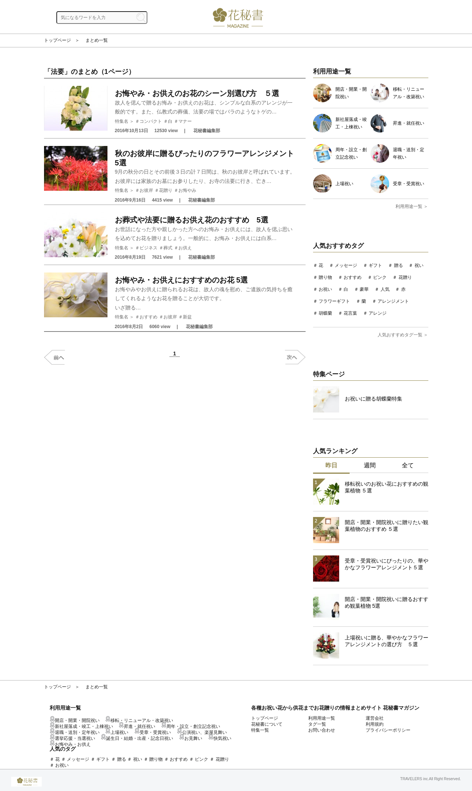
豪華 (364, 289)
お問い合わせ (321, 730)
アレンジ (378, 313)
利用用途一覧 (321, 718)
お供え (185, 247)
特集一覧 (260, 730)
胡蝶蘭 (325, 313)
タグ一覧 (317, 724)
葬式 (167, 247)
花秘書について (266, 724)
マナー (185, 121)
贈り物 (325, 277)
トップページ (57, 40)
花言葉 (350, 313)
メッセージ (346, 265)
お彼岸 (146, 190)
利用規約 (375, 724)
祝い (419, 265)
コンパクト (151, 121)
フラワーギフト (334, 301)
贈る (398, 265)
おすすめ (148, 317)
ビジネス (148, 247)
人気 (385, 289)
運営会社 (375, 718)
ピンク (380, 277)
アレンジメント (393, 301)
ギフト (375, 265)
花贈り (165, 190)
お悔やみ (187, 190)
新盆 (187, 317)
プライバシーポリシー (388, 730)
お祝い (325, 289)
